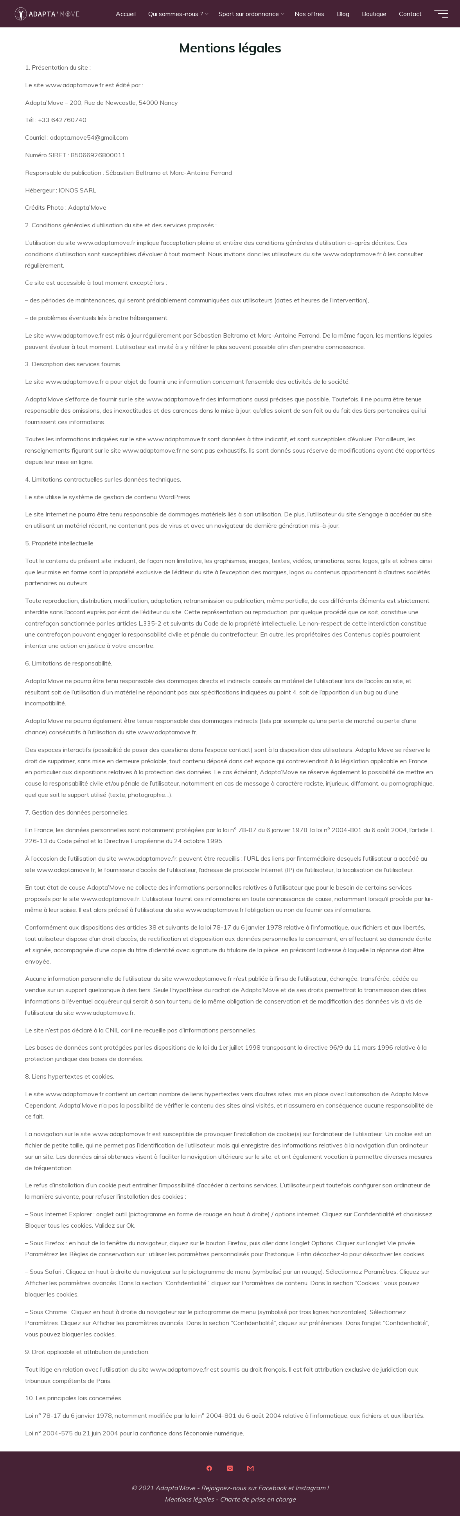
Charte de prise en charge (258, 1499)
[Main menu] (437, 14)
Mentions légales (189, 1499)
